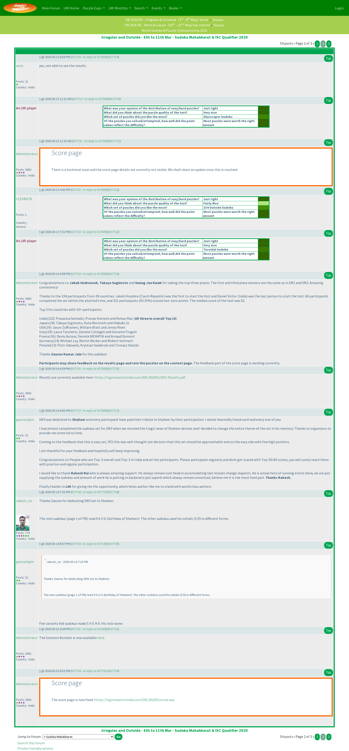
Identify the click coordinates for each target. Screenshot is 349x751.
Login (339, 8)
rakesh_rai (24, 500)
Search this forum (31, 743)
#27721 (115, 141)
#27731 (113, 629)
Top (328, 58)
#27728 (113, 492)
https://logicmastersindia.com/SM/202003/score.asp (134, 699)
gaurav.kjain (25, 419)
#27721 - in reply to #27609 (90, 141)
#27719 (115, 99)
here (100, 637)
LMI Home (72, 7)
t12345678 (24, 199)
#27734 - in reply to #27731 (88, 671)
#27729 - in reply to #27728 (88, 544)
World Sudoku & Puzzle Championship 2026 (174, 30)
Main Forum (52, 7)
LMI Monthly (118, 8)
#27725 (113, 369)
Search (139, 8)
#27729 (113, 544)
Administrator (27, 153)
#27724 (113, 274)
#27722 (113, 190)
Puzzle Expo (92, 8)
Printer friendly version (35, 748)
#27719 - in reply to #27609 (90, 99)
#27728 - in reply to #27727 (88, 492)
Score (204, 19)
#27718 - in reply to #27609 (88, 57)
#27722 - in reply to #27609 (88, 190)
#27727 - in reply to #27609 (88, 411)
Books (174, 8)
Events (157, 8)
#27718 (113, 57)
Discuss (217, 19)
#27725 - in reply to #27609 (88, 369)
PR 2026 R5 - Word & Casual (145, 25)
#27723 (113, 232)
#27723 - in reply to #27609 (88, 232)
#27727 (113, 411)
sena (19, 65)
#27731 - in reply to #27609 (88, 629)
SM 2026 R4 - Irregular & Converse (151, 19)
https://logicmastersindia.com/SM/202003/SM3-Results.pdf (139, 377)
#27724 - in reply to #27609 (88, 274)
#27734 (113, 671)
